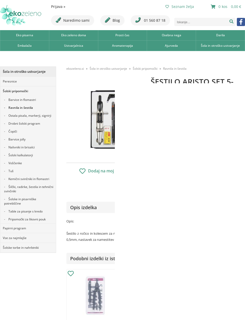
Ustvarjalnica (73, 45)
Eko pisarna (24, 35)
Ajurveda (171, 45)
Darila (220, 35)
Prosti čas (122, 35)
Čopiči (12, 131)
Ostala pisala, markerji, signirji (29, 115)
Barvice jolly (17, 139)
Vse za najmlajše (15, 238)
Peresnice (10, 81)
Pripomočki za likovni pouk (27, 219)
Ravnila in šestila (20, 107)
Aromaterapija (122, 45)
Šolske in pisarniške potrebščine (20, 201)
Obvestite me (165, 161)
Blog (112, 20)
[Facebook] (241, 22)
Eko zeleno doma (73, 35)
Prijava (58, 6)
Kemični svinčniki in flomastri (28, 179)
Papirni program (14, 228)
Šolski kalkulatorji (20, 155)
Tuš (11, 171)
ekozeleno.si (75, 68)
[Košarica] (226, 7)
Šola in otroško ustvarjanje (220, 45)
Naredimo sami (73, 20)
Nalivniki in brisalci (21, 147)
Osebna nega (171, 35)
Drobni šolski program (24, 123)
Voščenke (15, 163)
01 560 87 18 (150, 20)
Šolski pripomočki (15, 91)
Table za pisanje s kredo (25, 211)
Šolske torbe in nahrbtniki (21, 247)
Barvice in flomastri (22, 100)
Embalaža (25, 45)
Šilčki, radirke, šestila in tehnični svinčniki (28, 189)
